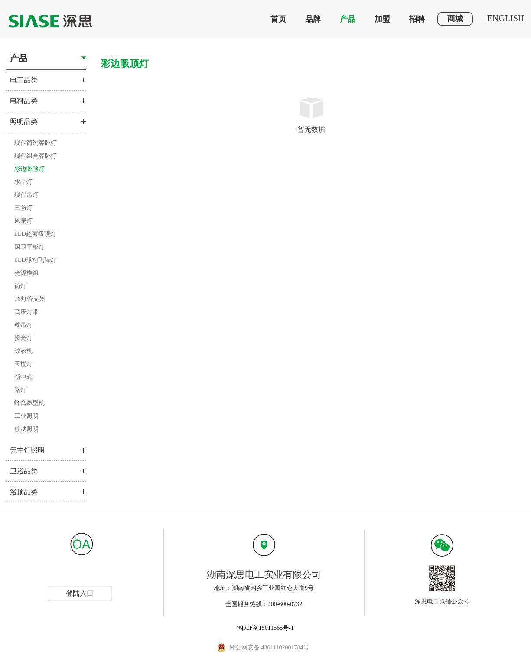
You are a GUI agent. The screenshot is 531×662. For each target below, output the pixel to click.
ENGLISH (505, 18)
